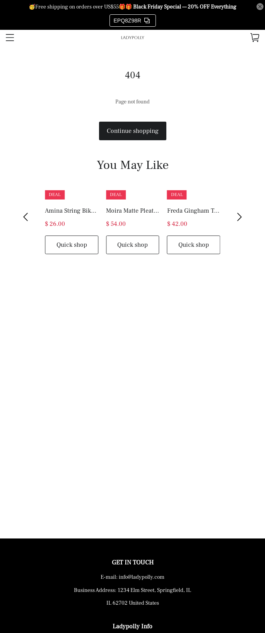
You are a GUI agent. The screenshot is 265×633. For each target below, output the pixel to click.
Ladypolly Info (132, 626)
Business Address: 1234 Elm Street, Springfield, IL (132, 590)
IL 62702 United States (132, 603)
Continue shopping (133, 131)
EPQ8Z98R (132, 20)
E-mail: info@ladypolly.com (132, 577)
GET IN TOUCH (133, 562)
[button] (25, 217)
